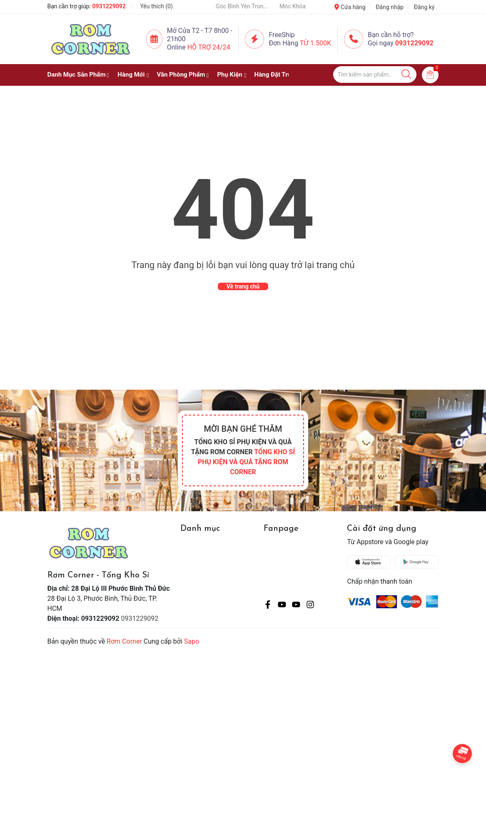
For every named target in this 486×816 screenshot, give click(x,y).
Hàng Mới (131, 74)
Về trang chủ (243, 286)
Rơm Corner (124, 641)
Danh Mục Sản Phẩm (76, 74)
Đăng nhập (390, 7)
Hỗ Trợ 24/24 (208, 47)
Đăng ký (424, 7)
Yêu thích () (156, 6)
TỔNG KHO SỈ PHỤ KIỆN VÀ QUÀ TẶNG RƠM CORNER (246, 462)
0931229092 (109, 6)
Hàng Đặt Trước (276, 74)
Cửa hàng (349, 7)
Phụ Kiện (229, 74)
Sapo (191, 641)
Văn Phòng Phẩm (181, 74)
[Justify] (406, 74)
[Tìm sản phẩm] (374, 74)
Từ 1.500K (315, 43)
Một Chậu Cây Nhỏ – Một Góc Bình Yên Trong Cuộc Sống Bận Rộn (227, 6)
